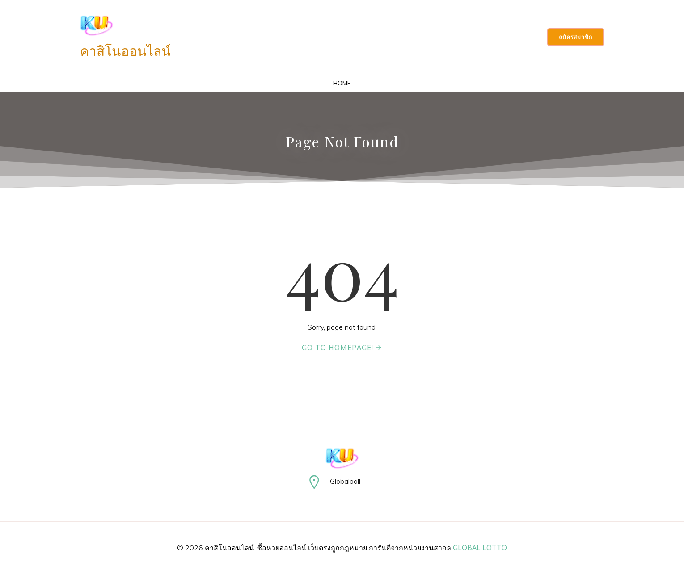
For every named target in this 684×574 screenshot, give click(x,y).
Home (342, 83)
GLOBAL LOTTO (480, 548)
